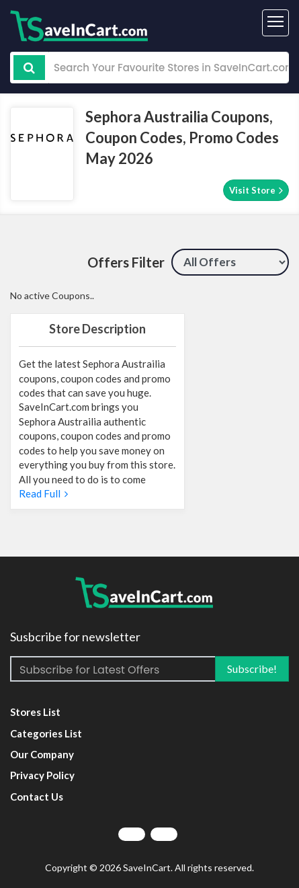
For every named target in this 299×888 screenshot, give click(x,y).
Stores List (35, 712)
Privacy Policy (42, 775)
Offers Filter (126, 262)
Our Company (42, 754)
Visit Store (256, 190)
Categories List (46, 733)
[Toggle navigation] (275, 22)
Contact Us (36, 797)
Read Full (43, 493)
